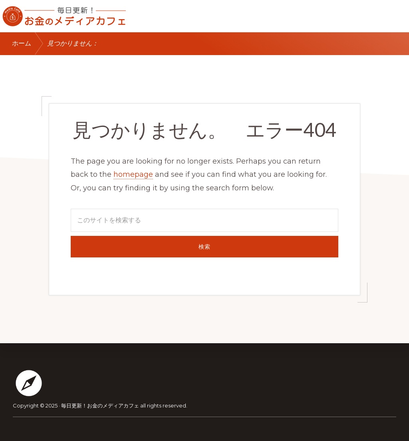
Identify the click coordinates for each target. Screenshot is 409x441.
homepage (133, 174)
